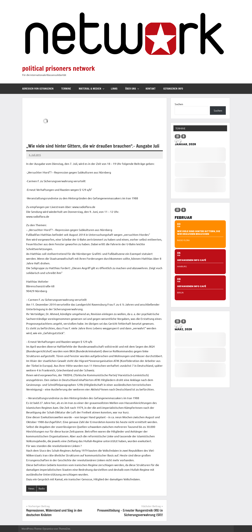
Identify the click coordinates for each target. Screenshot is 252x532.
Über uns (132, 88)
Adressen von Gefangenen (38, 88)
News (31, 488)
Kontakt (151, 88)
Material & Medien (91, 88)
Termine (66, 88)
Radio (42, 488)
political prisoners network (58, 68)
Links (114, 88)
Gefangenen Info (173, 88)
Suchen (179, 104)
